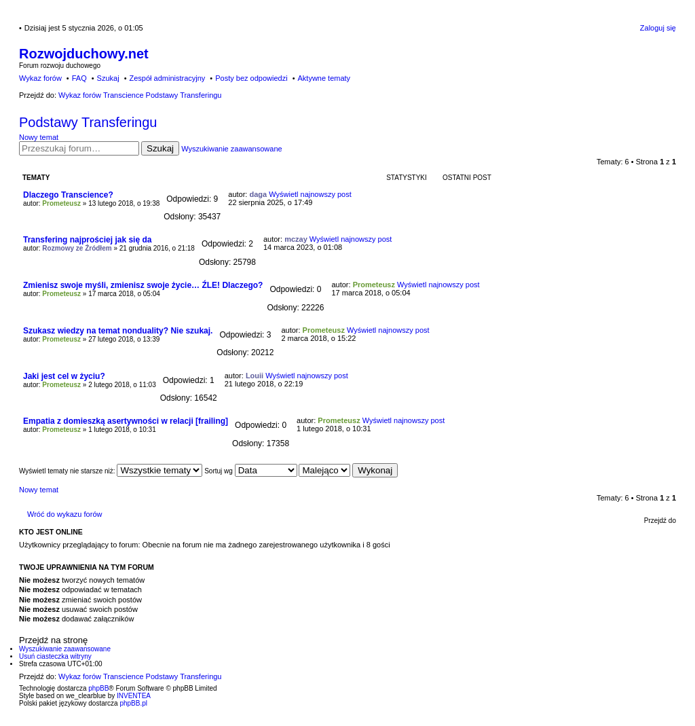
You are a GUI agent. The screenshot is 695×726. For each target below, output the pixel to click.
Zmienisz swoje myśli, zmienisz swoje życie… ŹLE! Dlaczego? (143, 285)
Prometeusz (61, 203)
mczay (295, 239)
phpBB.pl (133, 703)
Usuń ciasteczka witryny (55, 656)
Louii (254, 375)
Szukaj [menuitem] (108, 78)
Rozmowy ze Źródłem (76, 248)
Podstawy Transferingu (88, 122)
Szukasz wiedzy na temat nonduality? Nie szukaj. (117, 330)
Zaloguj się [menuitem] (658, 28)
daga (258, 194)
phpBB (98, 688)
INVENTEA (134, 696)
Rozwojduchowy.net (84, 53)
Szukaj (160, 148)
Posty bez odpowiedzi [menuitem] (251, 78)
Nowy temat (38, 137)
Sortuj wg (250, 471)
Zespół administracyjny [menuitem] (167, 78)
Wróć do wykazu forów (64, 514)
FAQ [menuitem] (79, 78)
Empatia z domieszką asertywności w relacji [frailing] (125, 421)
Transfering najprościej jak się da (87, 239)
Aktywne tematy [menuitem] (323, 78)
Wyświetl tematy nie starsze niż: (110, 471)
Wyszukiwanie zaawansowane (231, 149)
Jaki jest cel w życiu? (64, 376)
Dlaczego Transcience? (68, 195)
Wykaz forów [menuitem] (40, 78)
